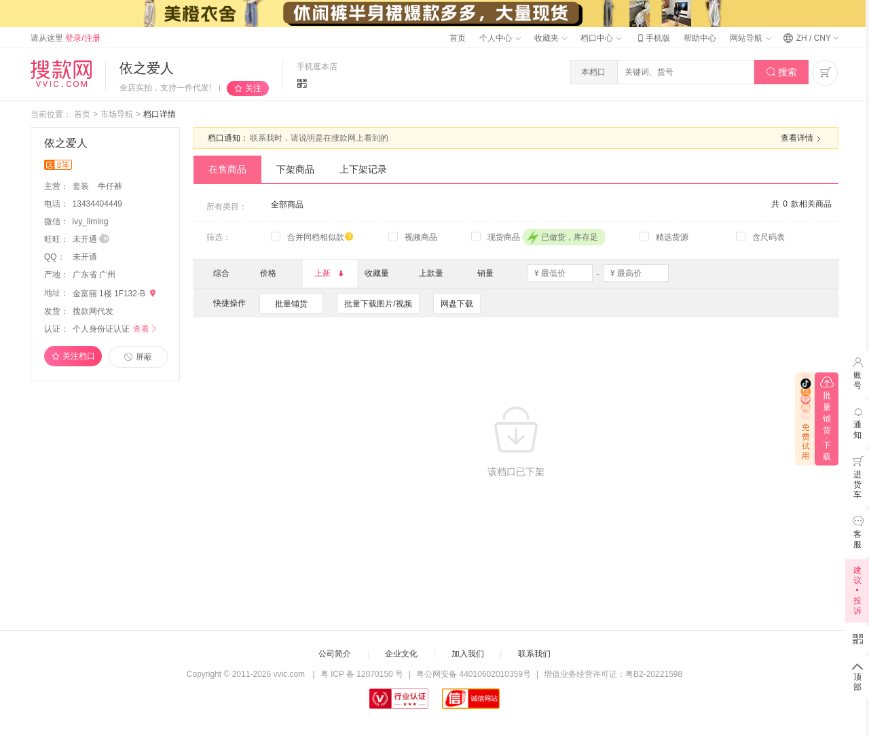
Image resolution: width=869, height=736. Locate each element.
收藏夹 (550, 38)
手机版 (652, 38)
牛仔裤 (110, 186)
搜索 (782, 72)
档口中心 (600, 38)
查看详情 (802, 138)
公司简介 (334, 654)
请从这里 (65, 38)
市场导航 (116, 114)
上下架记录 (363, 169)
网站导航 (750, 38)
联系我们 (534, 654)
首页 (457, 38)
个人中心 (499, 38)
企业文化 (401, 654)
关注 (253, 88)
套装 (82, 186)
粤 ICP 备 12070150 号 (362, 674)
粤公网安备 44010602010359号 (473, 674)
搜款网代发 (93, 311)
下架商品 (295, 169)
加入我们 (467, 654)
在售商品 (227, 169)
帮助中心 (700, 38)
